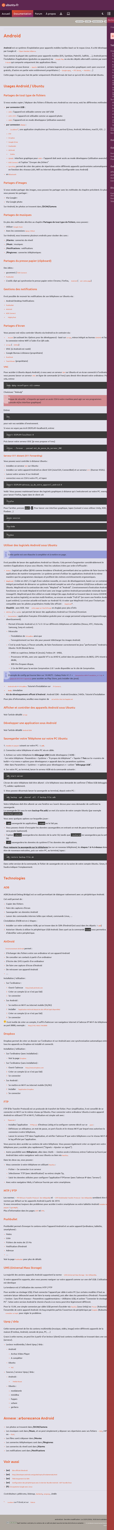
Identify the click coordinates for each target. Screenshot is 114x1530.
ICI (9, 697)
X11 (89, 469)
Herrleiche (40, 1497)
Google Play (61, 59)
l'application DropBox (29, 1092)
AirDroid (12, 150)
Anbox (9, 570)
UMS (10, 111)
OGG (102, 1434)
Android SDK (29, 733)
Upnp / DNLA (31, 230)
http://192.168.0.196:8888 (41, 1028)
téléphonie (71, 22)
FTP (10, 133)
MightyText (13, 317)
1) (21, 129)
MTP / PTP (13, 115)
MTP (37, 1213)
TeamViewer (12, 361)
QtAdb (11, 158)
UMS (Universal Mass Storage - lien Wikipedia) (86, 1278)
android (106, 22)
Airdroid (10, 309)
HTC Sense (82, 70)
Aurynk (11, 337)
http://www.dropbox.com (37, 1070)
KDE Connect (14, 162)
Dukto (14, 154)
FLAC (13, 1437)
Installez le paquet (14, 748)
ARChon (10, 611)
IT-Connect (64, 686)
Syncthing (13, 166)
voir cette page (90, 280)
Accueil (6, 13)
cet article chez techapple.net (65, 702)
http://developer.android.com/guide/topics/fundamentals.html (42, 1477)
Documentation (22, 13)
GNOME (102, 337)
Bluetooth (13, 174)
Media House (19, 1384)
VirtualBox (30, 636)
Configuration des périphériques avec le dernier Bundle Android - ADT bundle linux (51, 1485)
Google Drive (14, 141)
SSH (64, 372)
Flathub (37, 1505)
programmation (94, 22)
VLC (13, 1370)
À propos (51, 13)
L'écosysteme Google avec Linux (24, 1489)
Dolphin (97, 1313)
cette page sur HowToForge (45, 607)
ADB (10, 120)
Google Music (19, 226)
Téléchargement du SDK (24, 1481)
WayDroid (11, 580)
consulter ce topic (24, 1316)
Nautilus (66, 1158)
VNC (34, 375)
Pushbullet (13, 145)
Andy (10, 690)
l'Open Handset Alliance (30, 51)
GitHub (18, 344)
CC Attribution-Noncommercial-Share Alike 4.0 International (99, 1524)
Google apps (68, 70)
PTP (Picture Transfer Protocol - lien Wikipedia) (39, 1200)
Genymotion (14, 616)
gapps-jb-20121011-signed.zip (45, 678)
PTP (44, 1213)
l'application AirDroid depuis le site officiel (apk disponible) (46, 1012)
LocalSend (15, 129)
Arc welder (21, 611)
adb (48, 748)
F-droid (18, 62)
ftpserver (12, 1123)
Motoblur (95, 70)
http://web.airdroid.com (37, 990)
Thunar (97, 1309)
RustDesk (10, 357)
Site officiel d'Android (23, 1473)
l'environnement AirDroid (18, 951)
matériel (81, 22)
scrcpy (71, 337)
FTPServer (36, 1127)
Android (75, 280)
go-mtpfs (17, 1210)
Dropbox (12, 137)
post (96, 1127)
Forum (38, 13)
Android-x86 (14, 686)
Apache (35, 67)
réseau (23, 124)
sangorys (50, 1497)
